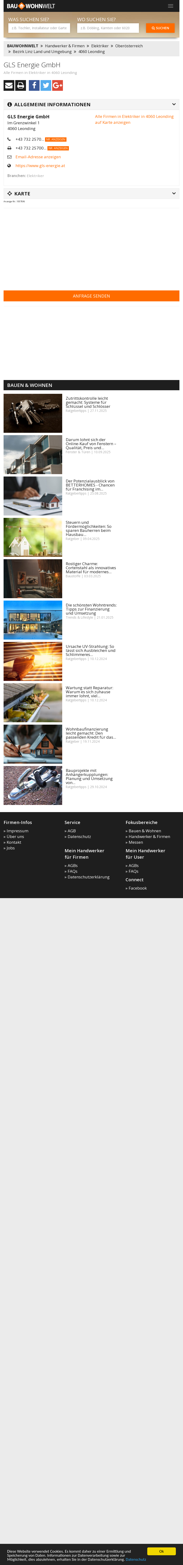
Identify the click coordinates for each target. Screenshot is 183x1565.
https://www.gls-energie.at (40, 165)
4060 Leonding (91, 51)
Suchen (160, 28)
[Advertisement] (61, 246)
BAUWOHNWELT (22, 45)
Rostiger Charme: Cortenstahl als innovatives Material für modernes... (91, 567)
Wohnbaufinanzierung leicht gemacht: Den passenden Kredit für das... (91, 733)
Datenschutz (136, 1559)
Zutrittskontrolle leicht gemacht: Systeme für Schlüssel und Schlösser (88, 402)
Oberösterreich (129, 45)
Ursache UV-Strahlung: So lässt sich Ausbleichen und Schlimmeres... (91, 650)
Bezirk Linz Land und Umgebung (42, 51)
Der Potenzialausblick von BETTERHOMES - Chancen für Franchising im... (90, 485)
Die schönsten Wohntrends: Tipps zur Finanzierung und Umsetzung (91, 609)
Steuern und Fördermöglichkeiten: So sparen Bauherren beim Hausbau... (89, 528)
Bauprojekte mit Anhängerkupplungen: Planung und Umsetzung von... (89, 776)
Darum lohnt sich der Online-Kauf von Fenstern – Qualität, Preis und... (91, 443)
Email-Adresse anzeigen (38, 156)
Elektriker (100, 45)
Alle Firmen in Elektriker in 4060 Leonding (40, 72)
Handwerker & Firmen (65, 45)
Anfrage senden (91, 296)
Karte (18, 193)
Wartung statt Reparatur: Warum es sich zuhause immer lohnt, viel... (89, 691)
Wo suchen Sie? (96, 19)
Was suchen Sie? (28, 19)
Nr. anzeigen (55, 139)
